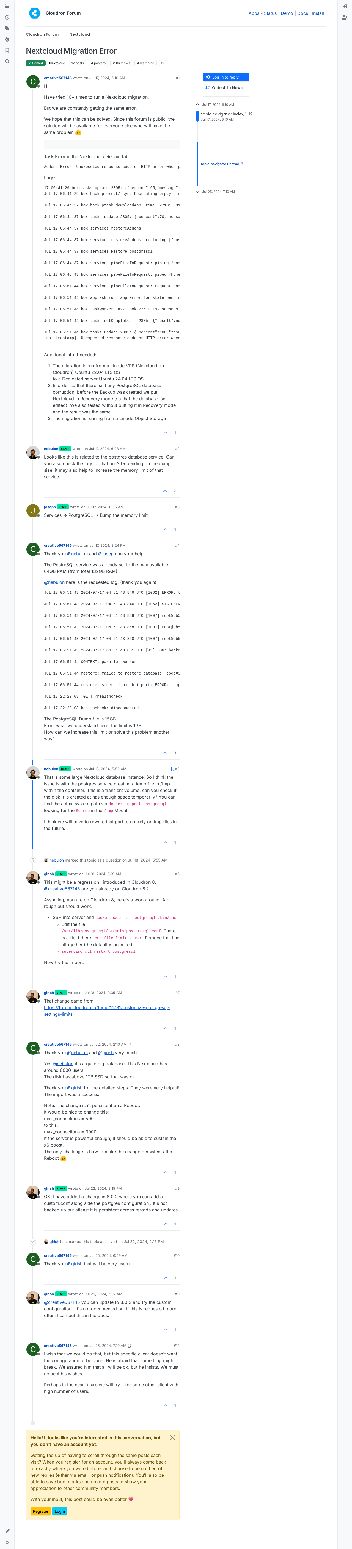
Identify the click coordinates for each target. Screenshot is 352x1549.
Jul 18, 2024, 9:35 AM (103, 992)
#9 (177, 1188)
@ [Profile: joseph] (107, 553)
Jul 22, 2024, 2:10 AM (108, 1044)
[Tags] (7, 28)
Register (40, 1511)
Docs (302, 13)
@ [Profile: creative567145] (62, 888)
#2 (177, 448)
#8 (177, 1044)
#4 (177, 545)
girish (49, 874)
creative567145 (58, 78)
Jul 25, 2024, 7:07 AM (103, 1294)
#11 (177, 1294)
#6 (177, 874)
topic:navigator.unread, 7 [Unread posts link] (222, 164)
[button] (7, 1531)
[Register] (345, 17)
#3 (177, 507)
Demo (287, 13)
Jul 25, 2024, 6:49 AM (108, 1255)
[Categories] (7, 6)
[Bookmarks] (7, 50)
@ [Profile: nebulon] (77, 553)
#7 (177, 992)
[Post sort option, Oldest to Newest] (226, 88)
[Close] (172, 1437)
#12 (177, 1345)
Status (270, 13)
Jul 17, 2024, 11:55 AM (105, 507)
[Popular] (7, 39)
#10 (177, 1255)
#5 (177, 769)
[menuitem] (345, 6)
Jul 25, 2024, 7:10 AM (108, 1345)
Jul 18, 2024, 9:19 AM (103, 874)
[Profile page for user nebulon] (33, 452)
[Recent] (7, 17)
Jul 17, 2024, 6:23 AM (107, 448)
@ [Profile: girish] (106, 1052)
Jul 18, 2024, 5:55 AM (108, 769)
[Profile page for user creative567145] (33, 81)
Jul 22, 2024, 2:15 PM (103, 1188)
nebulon (51, 448)
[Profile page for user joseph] (33, 510)
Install (318, 13)
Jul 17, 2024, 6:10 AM (107, 78)
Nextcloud (57, 63)
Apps (254, 13)
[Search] (7, 61)
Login (60, 1511)
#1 (178, 78)
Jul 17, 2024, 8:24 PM (107, 545)
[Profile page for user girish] (33, 877)
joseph (50, 507)
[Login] (345, 6)
